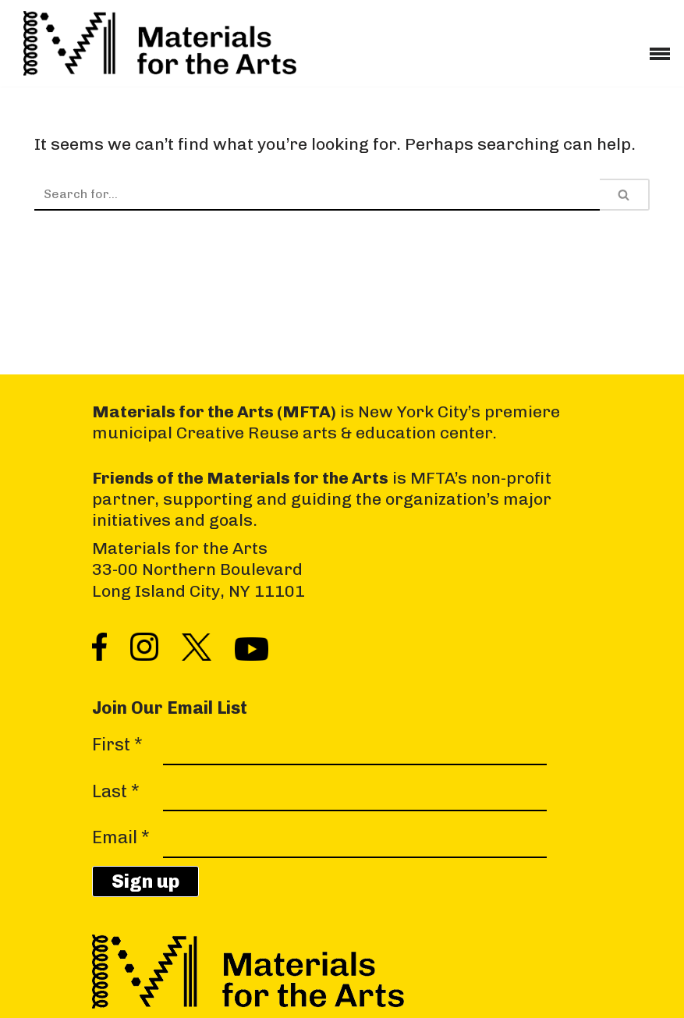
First (117, 745)
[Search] (317, 195)
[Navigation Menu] (660, 48)
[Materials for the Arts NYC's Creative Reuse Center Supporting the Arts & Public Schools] (159, 43)
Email (121, 838)
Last (116, 791)
